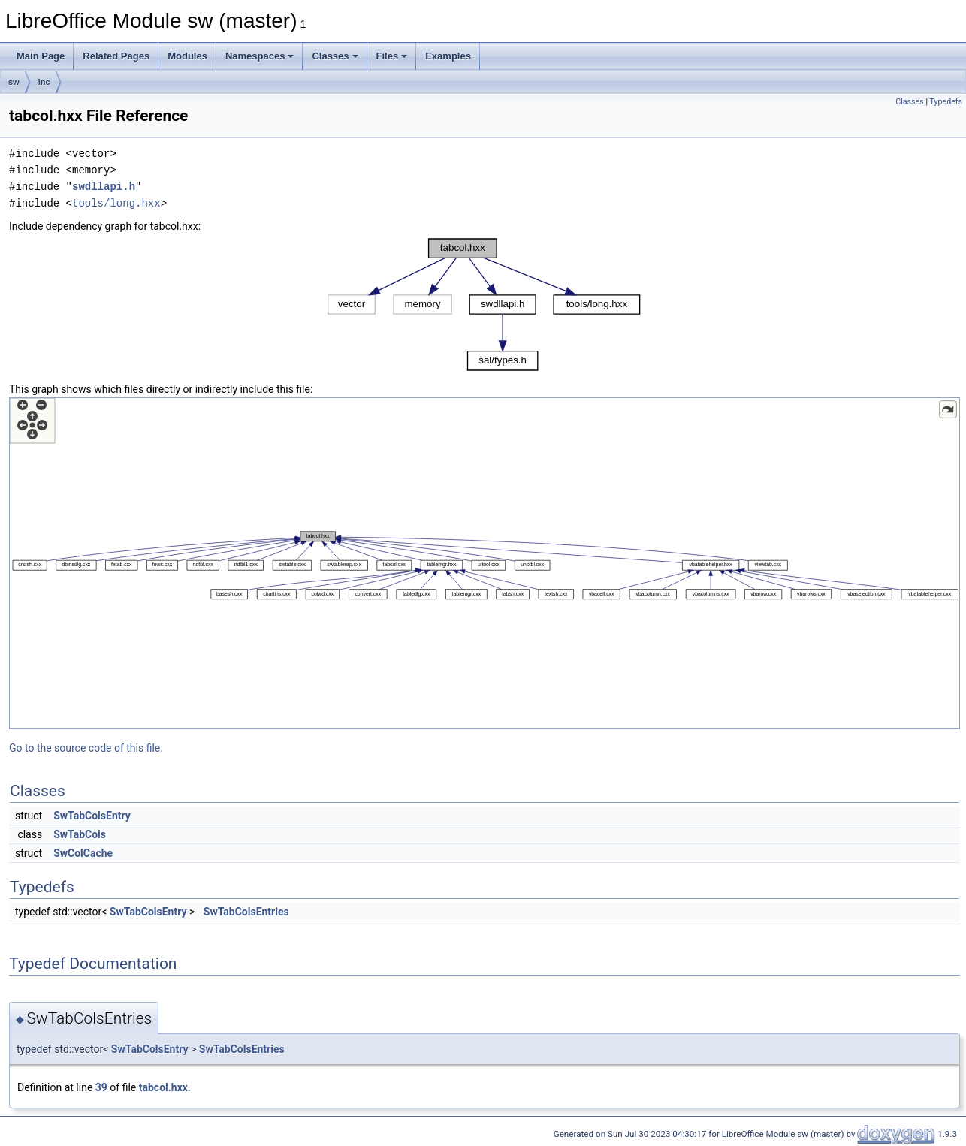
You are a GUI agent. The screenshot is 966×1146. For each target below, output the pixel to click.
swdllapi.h (103, 186)
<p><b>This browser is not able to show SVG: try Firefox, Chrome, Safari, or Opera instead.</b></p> (485, 304)
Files (392, 56)
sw (14, 81)
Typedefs (945, 102)
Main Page (41, 56)
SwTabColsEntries (246, 912)
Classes (335, 56)
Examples (448, 56)
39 (101, 1087)
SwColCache (83, 853)
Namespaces (259, 56)
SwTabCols (79, 834)
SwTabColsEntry (92, 816)
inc (44, 81)
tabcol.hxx (163, 1087)
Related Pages (116, 56)
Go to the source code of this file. (86, 748)
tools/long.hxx (116, 203)
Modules (187, 56)
